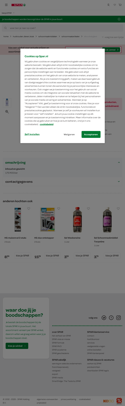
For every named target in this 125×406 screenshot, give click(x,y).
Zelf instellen (32, 134)
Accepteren (91, 134)
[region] (62, 96)
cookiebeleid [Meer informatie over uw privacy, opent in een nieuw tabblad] (46, 124)
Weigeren (69, 134)
